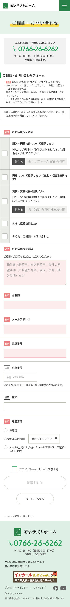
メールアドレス (17, 319)
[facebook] (55, 588)
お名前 (12, 295)
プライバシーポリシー (32, 469)
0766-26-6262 (35, 49)
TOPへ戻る (35, 499)
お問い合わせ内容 (18, 249)
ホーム (7, 516)
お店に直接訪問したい (25, 223)
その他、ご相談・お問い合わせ (30, 236)
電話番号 (13, 343)
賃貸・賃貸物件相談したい (28, 191)
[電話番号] (35, 353)
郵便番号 (13, 367)
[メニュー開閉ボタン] (64, 5)
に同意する (35, 469)
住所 (10, 397)
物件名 (19, 161)
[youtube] (63, 588)
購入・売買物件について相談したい (33, 143)
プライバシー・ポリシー (16, 587)
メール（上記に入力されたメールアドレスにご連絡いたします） (34, 448)
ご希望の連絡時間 (14, 438)
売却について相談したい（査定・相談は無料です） (39, 177)
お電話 (10, 429)
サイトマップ (39, 587)
